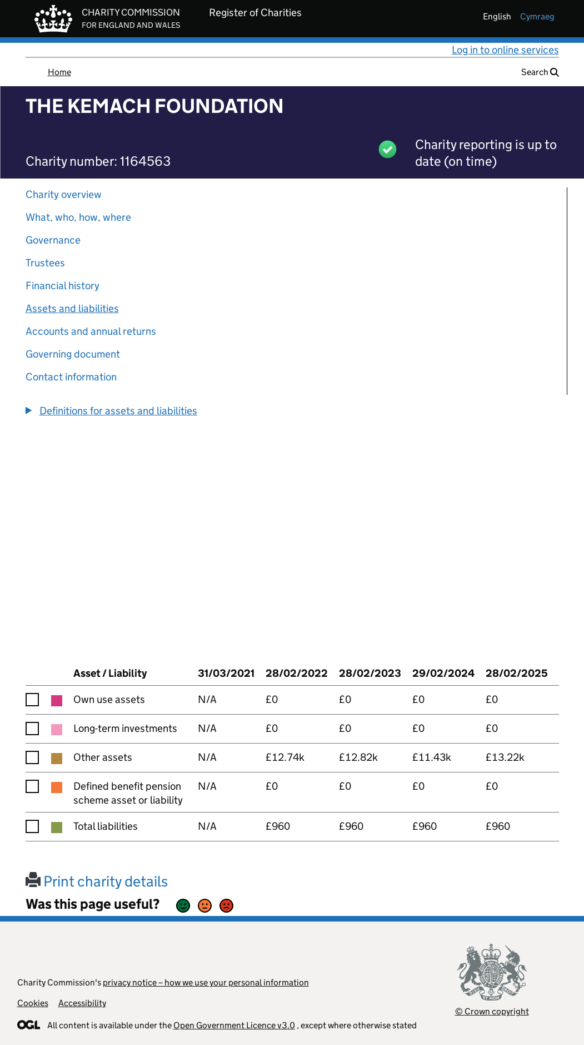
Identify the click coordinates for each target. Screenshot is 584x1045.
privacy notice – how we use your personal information (206, 982)
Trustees (45, 262)
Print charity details (97, 881)
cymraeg (537, 16)
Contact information (71, 376)
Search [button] (540, 72)
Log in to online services (505, 49)
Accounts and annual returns (91, 331)
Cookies (32, 1003)
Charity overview (64, 194)
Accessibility (82, 1003)
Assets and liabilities (72, 308)
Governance (53, 240)
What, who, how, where (78, 217)
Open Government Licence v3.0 (234, 1025)
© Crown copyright (492, 1011)
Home (59, 72)
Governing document (73, 354)
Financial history (62, 285)
